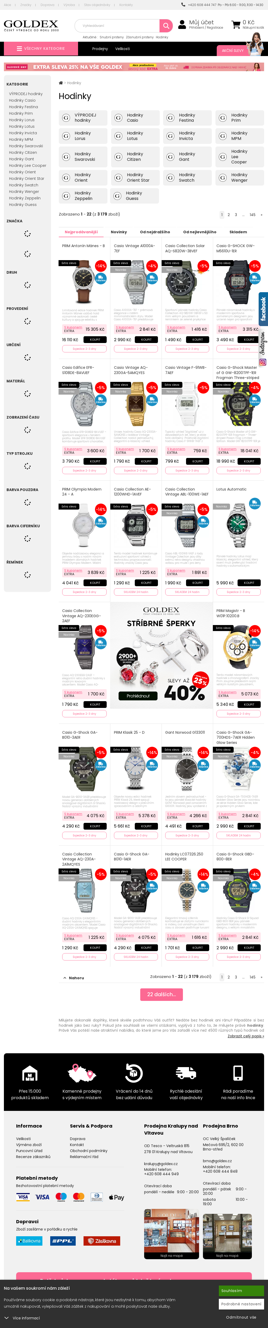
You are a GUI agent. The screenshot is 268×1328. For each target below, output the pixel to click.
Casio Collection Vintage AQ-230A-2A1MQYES (79, 857)
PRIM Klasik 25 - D (129, 730)
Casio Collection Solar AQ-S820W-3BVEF (185, 248)
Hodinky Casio (22, 100)
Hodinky (162, 37)
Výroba (69, 5)
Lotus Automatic (232, 488)
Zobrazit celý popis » (246, 1033)
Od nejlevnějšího (206, 231)
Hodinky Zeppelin (25, 198)
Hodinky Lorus (22, 120)
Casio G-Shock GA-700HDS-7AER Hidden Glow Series (236, 735)
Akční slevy (238, 50)
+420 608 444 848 (220, 1169)
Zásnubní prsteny (140, 37)
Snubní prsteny (112, 37)
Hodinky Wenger (24, 191)
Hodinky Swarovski (26, 146)
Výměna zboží (29, 1142)
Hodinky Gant (21, 159)
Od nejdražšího (159, 231)
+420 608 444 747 (198, 5)
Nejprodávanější (82, 231)
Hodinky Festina (23, 106)
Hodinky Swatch (23, 185)
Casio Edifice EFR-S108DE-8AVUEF (78, 370)
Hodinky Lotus (22, 126)
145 (253, 214)
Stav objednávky (97, 5)
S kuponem (73, 327)
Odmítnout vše (241, 1317)
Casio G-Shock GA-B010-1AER (131, 855)
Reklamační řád (84, 1154)
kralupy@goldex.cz (161, 1161)
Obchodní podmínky (88, 1148)
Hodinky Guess (23, 204)
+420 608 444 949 (161, 1171)
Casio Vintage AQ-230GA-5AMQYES (131, 370)
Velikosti (122, 48)
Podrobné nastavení (241, 1304)
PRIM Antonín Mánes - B (83, 245)
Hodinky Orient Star (26, 178)
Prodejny (100, 48)
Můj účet (201, 22)
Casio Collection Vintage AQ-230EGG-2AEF (81, 614)
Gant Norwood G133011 (185, 730)
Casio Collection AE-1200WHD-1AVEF (132, 491)
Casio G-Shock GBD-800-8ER (235, 855)
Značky (25, 5)
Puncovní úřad (29, 1148)
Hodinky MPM (21, 139)
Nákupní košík (253, 27)
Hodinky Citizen (23, 152)
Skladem (246, 231)
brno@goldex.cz (217, 1158)
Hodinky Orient (22, 172)
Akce (7, 5)
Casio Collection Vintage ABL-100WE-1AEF (187, 491)
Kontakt (77, 1142)
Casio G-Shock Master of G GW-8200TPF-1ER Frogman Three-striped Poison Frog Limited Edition (238, 377)
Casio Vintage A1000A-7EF (134, 248)
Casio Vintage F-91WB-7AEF (186, 370)
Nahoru (73, 975)
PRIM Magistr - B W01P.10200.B (231, 612)
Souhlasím (231, 1290)
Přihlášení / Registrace (206, 27)
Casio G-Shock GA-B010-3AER (80, 733)
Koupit (95, 339)
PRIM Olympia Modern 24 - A (82, 491)
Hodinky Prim (21, 113)
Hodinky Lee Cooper (27, 165)
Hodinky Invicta (23, 133)
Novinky (121, 231)
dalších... (161, 992)
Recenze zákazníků (33, 1154)
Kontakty (126, 5)
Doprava (47, 5)
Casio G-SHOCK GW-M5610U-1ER (236, 248)
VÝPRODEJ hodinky (26, 93)
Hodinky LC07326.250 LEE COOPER (184, 855)
